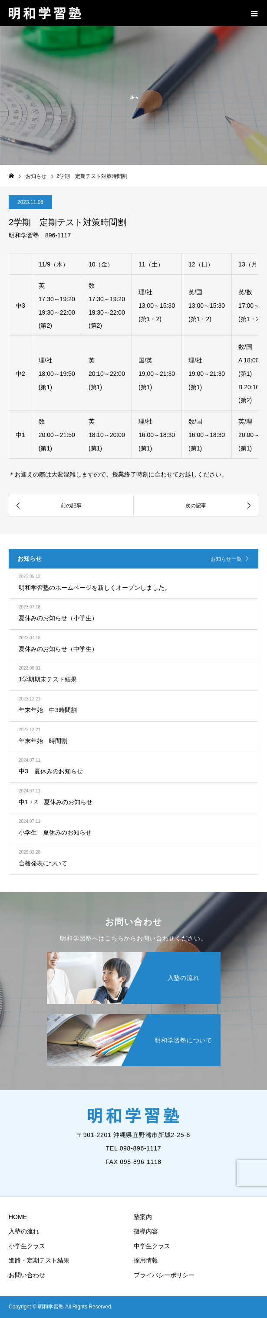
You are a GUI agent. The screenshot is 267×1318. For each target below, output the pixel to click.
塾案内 (143, 1216)
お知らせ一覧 (226, 559)
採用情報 (146, 1260)
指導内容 (146, 1231)
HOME (18, 1216)
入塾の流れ (24, 1231)
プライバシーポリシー (164, 1275)
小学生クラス (27, 1245)
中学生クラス (152, 1245)
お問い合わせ (27, 1275)
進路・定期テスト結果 (39, 1260)
